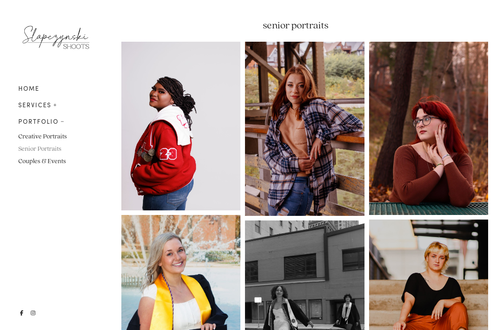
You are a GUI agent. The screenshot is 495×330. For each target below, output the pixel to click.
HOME (28, 88)
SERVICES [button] (34, 105)
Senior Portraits (39, 149)
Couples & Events (42, 161)
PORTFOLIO (38, 121)
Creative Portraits (42, 136)
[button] (55, 104)
